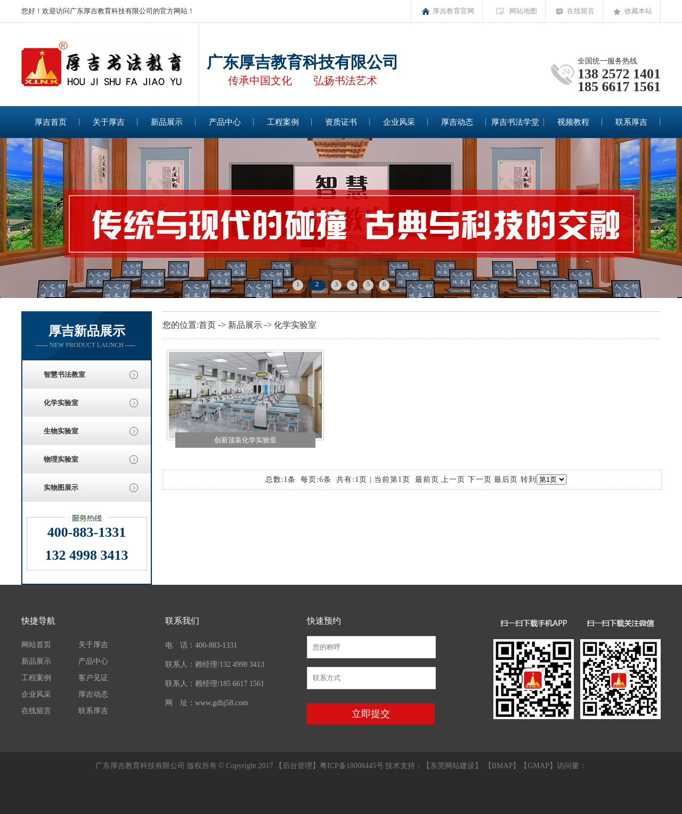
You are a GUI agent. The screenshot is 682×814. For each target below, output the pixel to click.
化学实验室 (61, 403)
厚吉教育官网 (453, 11)
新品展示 (167, 122)
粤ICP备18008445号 (352, 766)
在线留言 (581, 11)
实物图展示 (61, 487)
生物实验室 (61, 431)
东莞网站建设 (452, 766)
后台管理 (297, 766)
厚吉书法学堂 (515, 122)
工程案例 (283, 122)
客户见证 (93, 678)
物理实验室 (61, 459)
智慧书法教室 (64, 374)
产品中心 (225, 122)
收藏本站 (638, 11)
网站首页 (36, 645)
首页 (207, 324)
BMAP (502, 766)
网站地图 (523, 11)
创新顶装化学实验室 (245, 440)
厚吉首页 (51, 122)
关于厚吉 (109, 122)
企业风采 (399, 122)
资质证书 (341, 122)
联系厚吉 (631, 122)
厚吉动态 (457, 122)
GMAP (538, 766)
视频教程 (573, 122)
